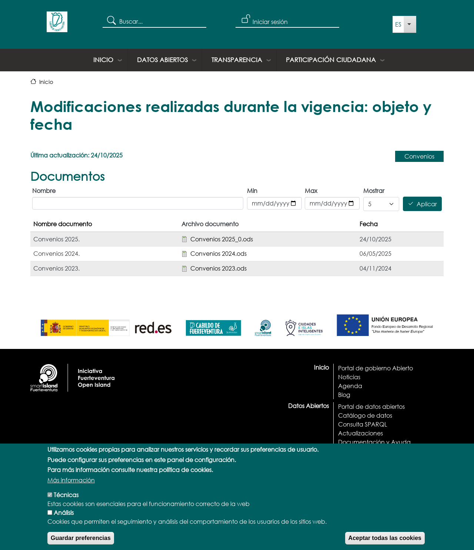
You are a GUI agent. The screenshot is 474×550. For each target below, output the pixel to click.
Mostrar (373, 190)
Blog (344, 394)
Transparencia (236, 60)
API (342, 451)
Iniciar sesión (270, 22)
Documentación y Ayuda (374, 442)
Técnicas (66, 506)
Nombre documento (62, 224)
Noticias (349, 377)
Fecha (369, 224)
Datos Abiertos (162, 60)
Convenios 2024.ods (218, 253)
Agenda (350, 386)
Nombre (44, 190)
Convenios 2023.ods (218, 268)
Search (111, 20)
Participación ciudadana (331, 60)
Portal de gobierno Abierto (375, 368)
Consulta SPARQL (362, 424)
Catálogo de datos (365, 415)
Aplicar (427, 204)
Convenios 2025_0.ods (221, 239)
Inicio (103, 60)
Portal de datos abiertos (371, 406)
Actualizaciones (360, 433)
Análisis (64, 523)
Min (252, 190)
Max (311, 190)
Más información (71, 491)
